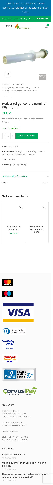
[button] (20, 206)
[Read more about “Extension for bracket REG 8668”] (43, 206)
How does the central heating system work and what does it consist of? (25, 475)
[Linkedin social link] (22, 165)
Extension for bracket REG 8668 (37, 229)
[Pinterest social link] (18, 165)
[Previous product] (4, 97)
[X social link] (14, 165)
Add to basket (26, 135)
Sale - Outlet (29, 154)
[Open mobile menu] (7, 26)
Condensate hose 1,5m (13, 228)
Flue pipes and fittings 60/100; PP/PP (20, 90)
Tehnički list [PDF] (10, 128)
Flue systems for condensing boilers (19, 87)
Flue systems (17, 84)
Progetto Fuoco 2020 (13, 454)
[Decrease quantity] (4, 136)
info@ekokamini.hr (17, 425)
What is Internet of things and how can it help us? (24, 464)
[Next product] (11, 97)
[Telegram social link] (25, 165)
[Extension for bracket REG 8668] (37, 213)
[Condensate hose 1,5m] (14, 213)
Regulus (11, 159)
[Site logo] (25, 26)
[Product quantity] (8, 136)
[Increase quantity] (12, 136)
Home (5, 84)
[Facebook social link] (10, 165)
